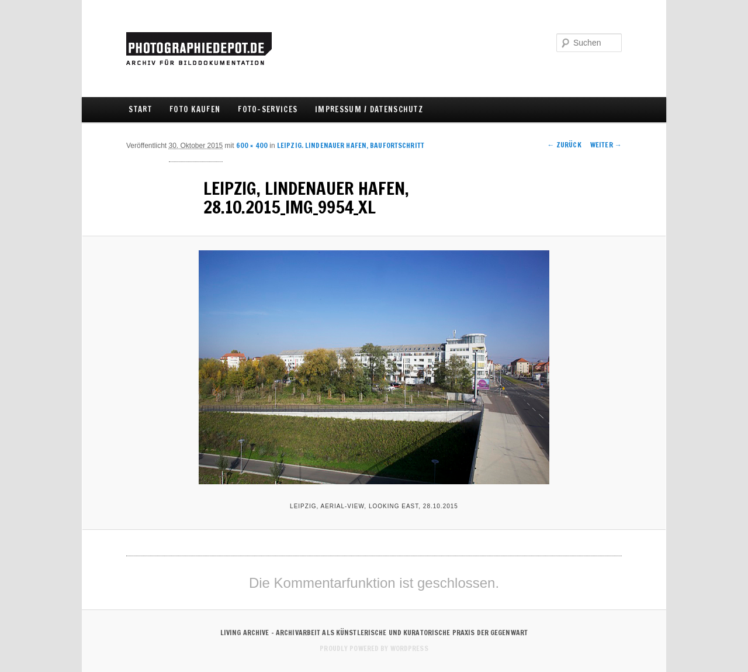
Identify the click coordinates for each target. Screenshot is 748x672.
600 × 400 (252, 145)
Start (140, 109)
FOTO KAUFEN (194, 109)
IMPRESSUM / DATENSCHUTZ (369, 109)
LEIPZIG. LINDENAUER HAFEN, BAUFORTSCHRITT (350, 145)
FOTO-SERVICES (267, 109)
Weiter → (606, 145)
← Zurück (564, 145)
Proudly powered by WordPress (374, 648)
